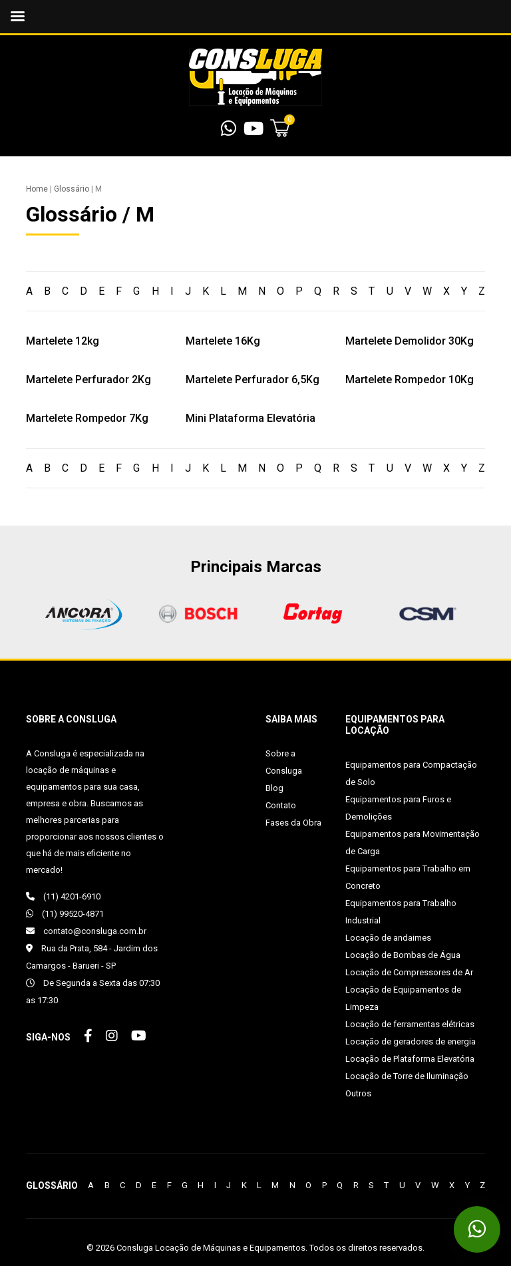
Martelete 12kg (62, 341)
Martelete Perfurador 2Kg (88, 379)
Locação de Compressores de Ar (409, 972)
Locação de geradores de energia (410, 1041)
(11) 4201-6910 (63, 896)
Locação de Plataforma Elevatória (409, 1059)
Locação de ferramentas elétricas (409, 1024)
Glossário (71, 189)
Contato (280, 805)
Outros (358, 1093)
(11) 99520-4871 (65, 914)
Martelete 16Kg (223, 341)
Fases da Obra (293, 823)
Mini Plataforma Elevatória (250, 418)
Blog (274, 788)
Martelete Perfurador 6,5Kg (252, 379)
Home (37, 189)
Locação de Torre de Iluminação (406, 1076)
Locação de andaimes (388, 938)
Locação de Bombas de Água (402, 955)
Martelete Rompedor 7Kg (87, 418)
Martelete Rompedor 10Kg (409, 379)
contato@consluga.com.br (86, 931)
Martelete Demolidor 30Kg (409, 341)
